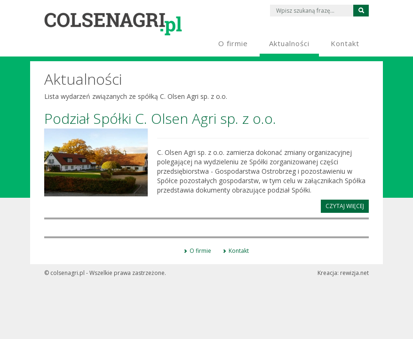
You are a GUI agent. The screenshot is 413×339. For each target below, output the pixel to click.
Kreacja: (343, 273)
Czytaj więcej (345, 206)
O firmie (200, 251)
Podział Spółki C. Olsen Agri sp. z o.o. (160, 118)
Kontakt (239, 251)
